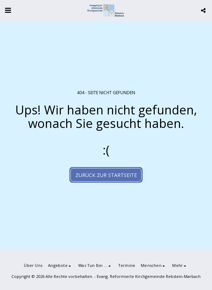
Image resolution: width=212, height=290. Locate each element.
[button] (8, 10)
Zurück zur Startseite (106, 175)
